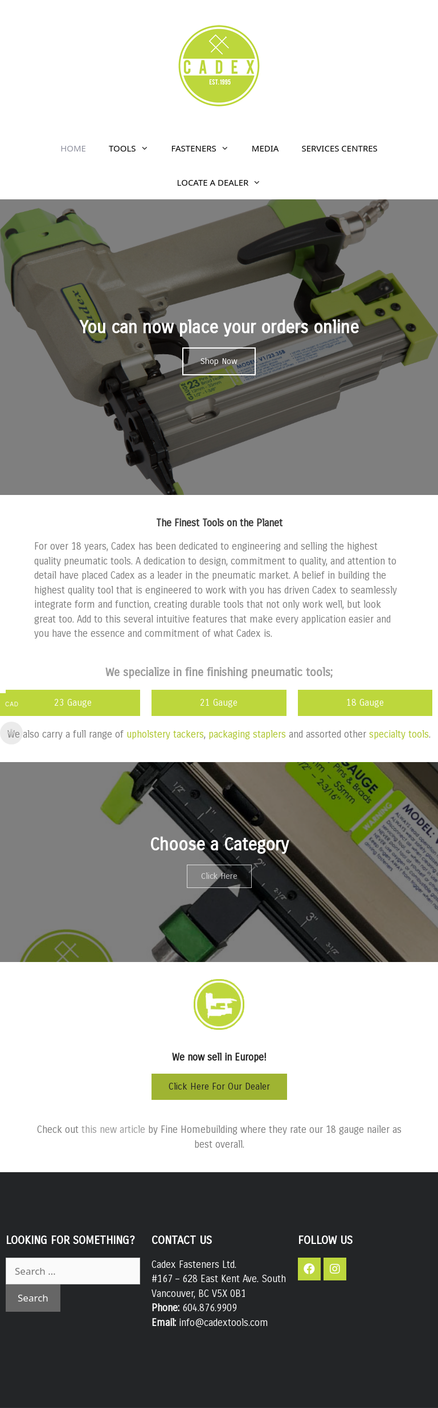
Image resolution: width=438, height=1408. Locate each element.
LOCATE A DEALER (225, 182)
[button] (219, 361)
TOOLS (134, 148)
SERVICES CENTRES (339, 148)
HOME (73, 148)
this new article (113, 1130)
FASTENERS (205, 148)
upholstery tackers (165, 734)
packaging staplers (247, 734)
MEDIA (265, 148)
